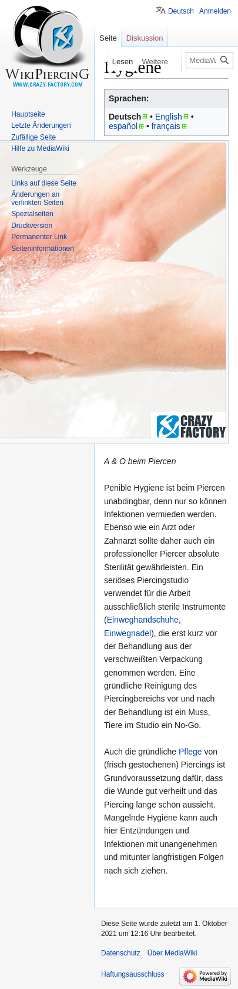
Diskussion (144, 38)
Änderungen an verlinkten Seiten (37, 198)
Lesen (118, 61)
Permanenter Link (39, 237)
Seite (108, 38)
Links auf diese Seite (43, 183)
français (166, 126)
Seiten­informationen (42, 248)
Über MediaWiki (172, 953)
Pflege (190, 751)
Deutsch (181, 11)
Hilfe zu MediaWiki (40, 148)
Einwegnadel (127, 633)
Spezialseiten (32, 214)
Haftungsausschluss (132, 974)
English (168, 116)
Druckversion (31, 225)
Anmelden (215, 11)
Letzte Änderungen (41, 125)
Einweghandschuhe (143, 619)
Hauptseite (28, 114)
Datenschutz (120, 953)
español (123, 126)
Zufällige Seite (33, 137)
